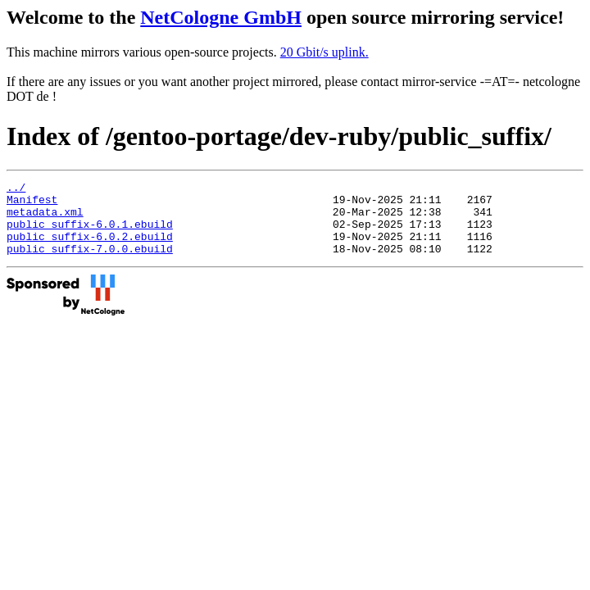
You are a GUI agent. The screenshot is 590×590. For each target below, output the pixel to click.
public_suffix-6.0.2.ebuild (90, 248)
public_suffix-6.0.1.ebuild (90, 233)
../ (16, 189)
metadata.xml (45, 218)
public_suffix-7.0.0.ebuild (90, 263)
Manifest (32, 204)
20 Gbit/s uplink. (324, 52)
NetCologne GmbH (221, 17)
